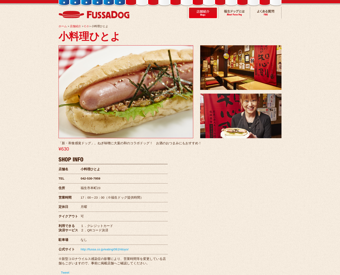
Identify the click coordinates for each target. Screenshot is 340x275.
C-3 (86, 26)
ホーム (63, 26)
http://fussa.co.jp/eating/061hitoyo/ (104, 249)
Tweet (65, 272)
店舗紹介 (75, 26)
